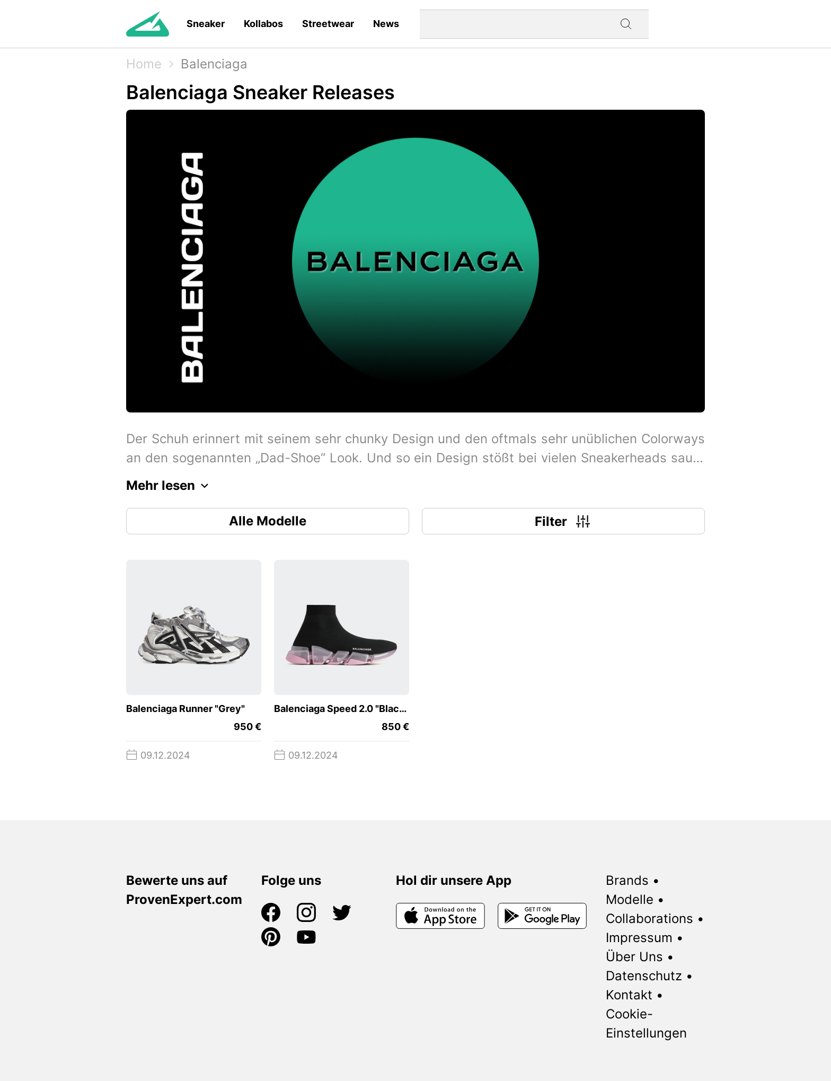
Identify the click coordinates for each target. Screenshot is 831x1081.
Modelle (629, 899)
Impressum (639, 937)
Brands (627, 880)
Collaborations (649, 918)
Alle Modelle (267, 521)
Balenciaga (214, 64)
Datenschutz (644, 975)
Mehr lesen (170, 485)
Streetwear (328, 23)
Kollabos (263, 23)
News (386, 23)
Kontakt (629, 995)
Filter (564, 521)
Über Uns (634, 956)
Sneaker (206, 23)
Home (144, 64)
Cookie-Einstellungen (646, 1023)
